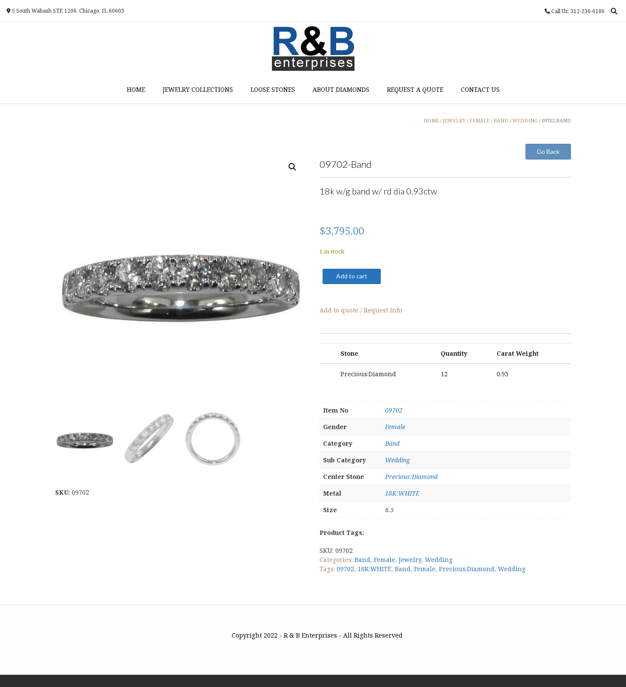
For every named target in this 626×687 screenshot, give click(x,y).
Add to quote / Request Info (361, 310)
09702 (394, 410)
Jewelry (410, 559)
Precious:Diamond (411, 476)
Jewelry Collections (198, 89)
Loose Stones (272, 89)
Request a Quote (415, 89)
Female (395, 427)
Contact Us (480, 89)
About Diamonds (341, 89)
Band (392, 443)
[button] (292, 167)
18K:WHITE (402, 493)
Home (136, 89)
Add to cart (351, 276)
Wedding (397, 460)
